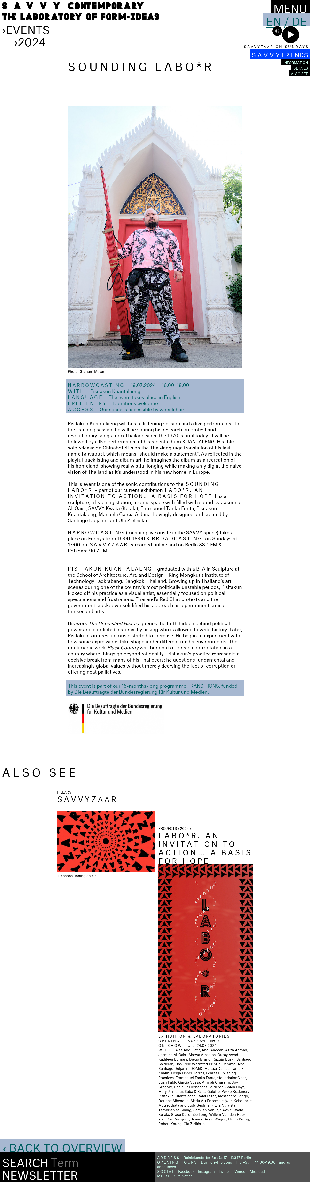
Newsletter (40, 1173)
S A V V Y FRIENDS (280, 54)
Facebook (186, 1171)
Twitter (224, 1171)
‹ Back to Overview (62, 1146)
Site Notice (183, 1175)
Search (25, 1161)
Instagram (206, 1171)
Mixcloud (257, 1171)
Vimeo (239, 1171)
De (299, 19)
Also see (299, 73)
